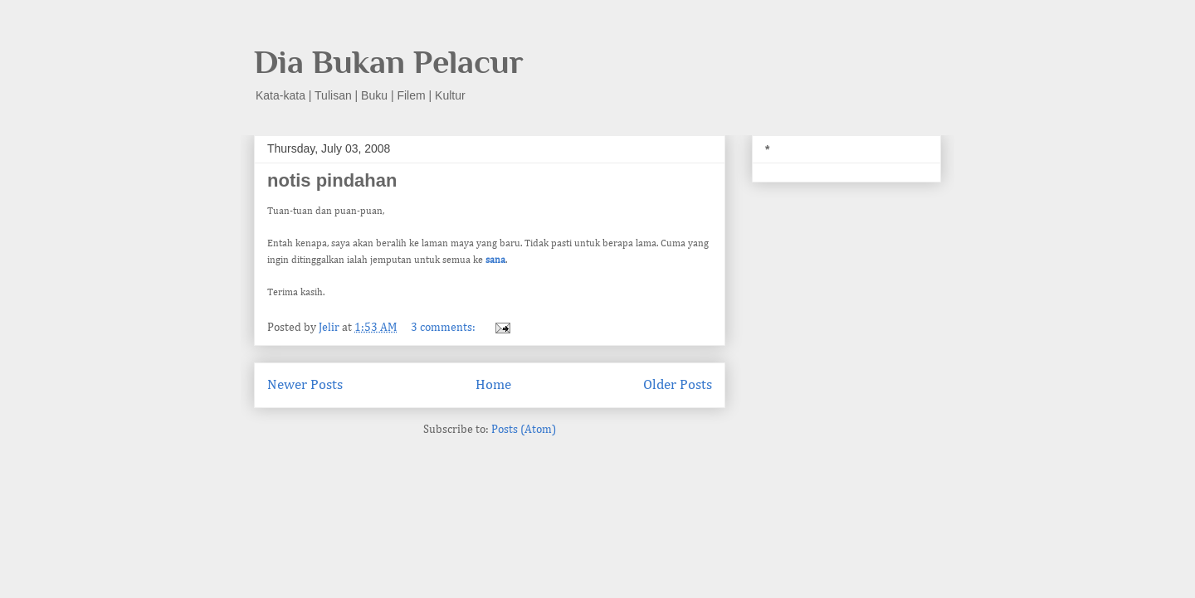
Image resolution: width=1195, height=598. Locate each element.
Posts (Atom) (523, 429)
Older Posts (677, 385)
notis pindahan (332, 180)
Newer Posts (305, 385)
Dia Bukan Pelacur (389, 61)
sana (495, 260)
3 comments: (444, 327)
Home (493, 385)
